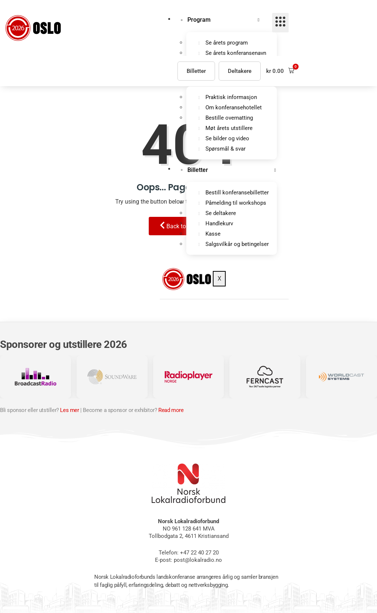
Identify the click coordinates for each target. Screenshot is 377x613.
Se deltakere (220, 214)
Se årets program (226, 43)
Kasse (213, 235)
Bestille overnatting (229, 118)
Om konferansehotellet (233, 108)
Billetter (197, 171)
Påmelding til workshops (235, 204)
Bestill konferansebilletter (237, 194)
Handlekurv (219, 225)
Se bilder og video (227, 139)
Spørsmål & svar (225, 149)
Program (198, 20)
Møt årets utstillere (229, 129)
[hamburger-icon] (280, 22)
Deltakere (239, 71)
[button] (280, 71)
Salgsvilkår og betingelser (237, 245)
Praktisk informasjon (231, 98)
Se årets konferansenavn (235, 53)
